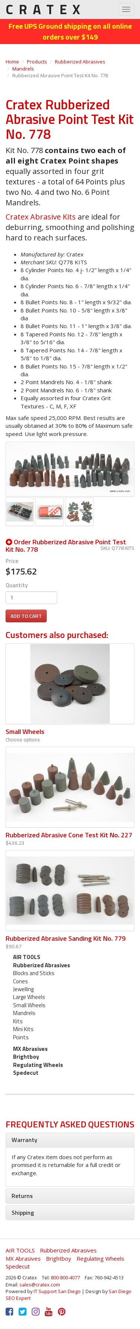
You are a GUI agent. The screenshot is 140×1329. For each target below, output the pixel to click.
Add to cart (26, 616)
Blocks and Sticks (34, 973)
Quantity (17, 585)
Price (12, 561)
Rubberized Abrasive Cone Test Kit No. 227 (69, 835)
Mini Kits (23, 1029)
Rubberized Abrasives (80, 61)
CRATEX (45, 9)
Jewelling (23, 989)
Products (37, 61)
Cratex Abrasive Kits (41, 217)
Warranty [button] (24, 1139)
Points (21, 1037)
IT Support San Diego (57, 1291)
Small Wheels (25, 731)
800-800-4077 (65, 1277)
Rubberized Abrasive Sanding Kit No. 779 (65, 938)
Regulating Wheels (38, 1065)
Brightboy (26, 1056)
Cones (20, 981)
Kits (18, 1021)
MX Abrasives (30, 1049)
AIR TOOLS (26, 957)
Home (12, 61)
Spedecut (25, 1072)
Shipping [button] (23, 1212)
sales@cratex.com (39, 1284)
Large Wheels (29, 997)
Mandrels (23, 68)
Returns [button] (22, 1195)
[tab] (70, 1140)
